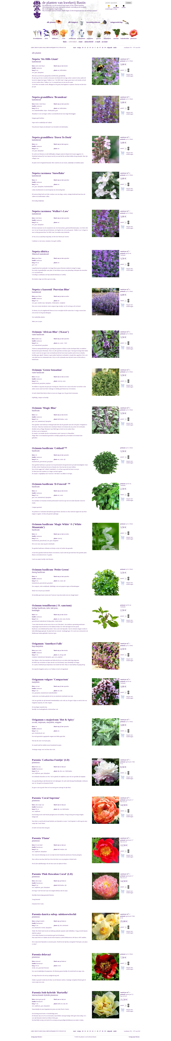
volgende (109, 47)
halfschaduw (116, 7)
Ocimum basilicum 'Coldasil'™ (49, 448)
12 (87, 47)
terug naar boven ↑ (37, 1037)
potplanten (90, 37)
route (81, 42)
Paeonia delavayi (41, 954)
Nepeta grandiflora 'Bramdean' (49, 97)
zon (109, 7)
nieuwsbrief (89, 42)
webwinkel (73, 42)
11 (85, 47)
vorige (79, 47)
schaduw (124, 7)
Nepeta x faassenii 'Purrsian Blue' (51, 289)
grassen (98, 37)
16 (97, 47)
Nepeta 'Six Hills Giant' (45, 59)
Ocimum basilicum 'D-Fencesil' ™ (51, 484)
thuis (65, 42)
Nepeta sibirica (40, 251)
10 (82, 47)
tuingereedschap (116, 22)
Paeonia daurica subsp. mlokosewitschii (54, 914)
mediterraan (72, 37)
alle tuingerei (73, 22)
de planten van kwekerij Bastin (64, 2)
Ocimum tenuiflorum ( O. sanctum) (52, 605)
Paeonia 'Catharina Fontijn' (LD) (50, 759)
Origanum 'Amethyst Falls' (47, 643)
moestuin (116, 37)
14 (92, 47)
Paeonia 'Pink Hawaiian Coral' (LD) (52, 874)
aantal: (122, 70)
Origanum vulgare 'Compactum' (50, 679)
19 (105, 47)
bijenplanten (107, 37)
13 (90, 47)
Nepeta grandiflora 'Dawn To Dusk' (52, 137)
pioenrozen (133, 37)
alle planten (51, 22)
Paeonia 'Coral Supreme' (46, 797)
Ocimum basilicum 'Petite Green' (50, 569)
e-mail (97, 42)
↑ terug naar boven (134, 1037)
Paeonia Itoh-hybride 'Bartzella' (50, 992)
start (74, 47)
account (105, 42)
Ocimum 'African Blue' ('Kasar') (50, 331)
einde (115, 47)
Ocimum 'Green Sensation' (47, 369)
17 (100, 47)
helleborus (55, 37)
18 (102, 47)
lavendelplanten (37, 37)
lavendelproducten (93, 22)
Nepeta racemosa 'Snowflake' (48, 173)
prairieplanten (81, 37)
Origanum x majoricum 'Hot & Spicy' (53, 719)
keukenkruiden (125, 37)
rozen (63, 37)
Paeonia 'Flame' (41, 838)
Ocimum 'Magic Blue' (44, 407)
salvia (46, 37)
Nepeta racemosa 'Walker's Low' (50, 211)
